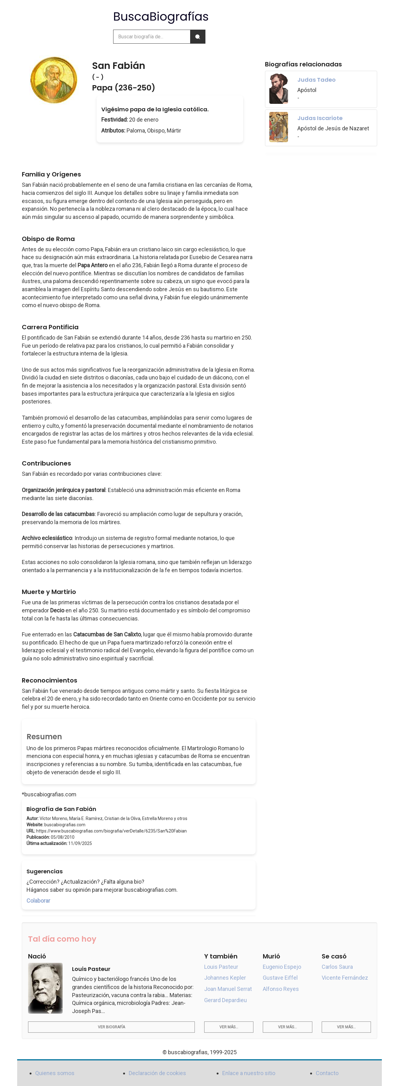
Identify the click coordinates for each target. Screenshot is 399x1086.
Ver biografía (111, 1027)
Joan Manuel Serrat (228, 989)
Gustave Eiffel (280, 977)
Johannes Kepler (225, 977)
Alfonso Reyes (281, 989)
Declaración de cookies (157, 1073)
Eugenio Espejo (282, 966)
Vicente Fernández (345, 977)
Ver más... (228, 1027)
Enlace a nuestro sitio (248, 1073)
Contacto (327, 1073)
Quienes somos (55, 1073)
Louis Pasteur (221, 966)
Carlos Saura (337, 966)
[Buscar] (197, 37)
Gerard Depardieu (225, 1000)
